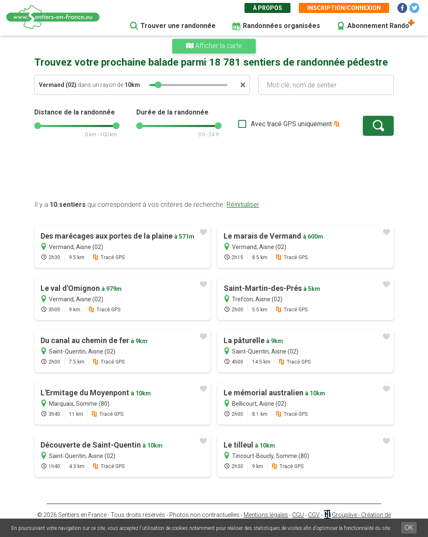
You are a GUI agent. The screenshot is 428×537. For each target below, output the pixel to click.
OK (409, 528)
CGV (314, 515)
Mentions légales (266, 515)
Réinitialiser (243, 205)
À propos (267, 8)
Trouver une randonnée (178, 26)
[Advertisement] (214, 173)
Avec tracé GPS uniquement (291, 124)
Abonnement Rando (378, 26)
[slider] (158, 84)
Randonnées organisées (281, 26)
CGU (298, 515)
